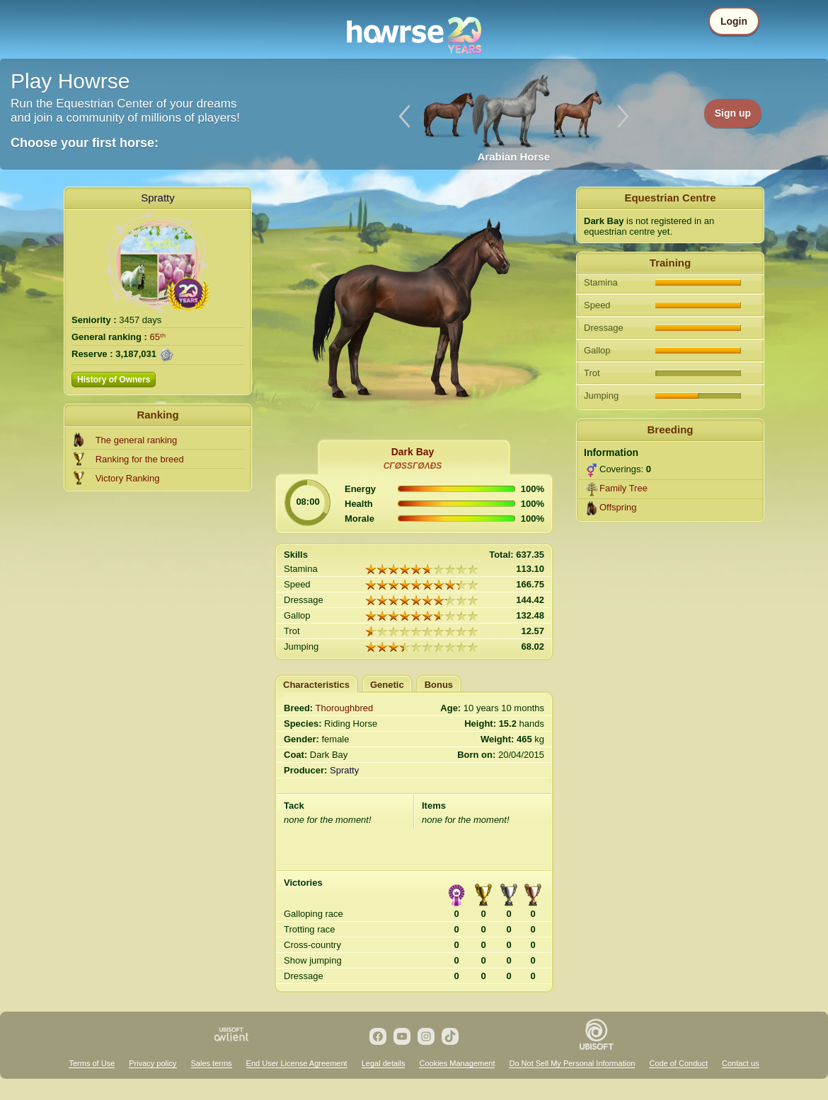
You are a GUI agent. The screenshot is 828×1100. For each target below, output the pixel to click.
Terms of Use (92, 1063)
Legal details (384, 1063)
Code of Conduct (678, 1063)
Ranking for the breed (140, 459)
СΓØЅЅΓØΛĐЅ (413, 466)
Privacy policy (152, 1063)
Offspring (618, 507)
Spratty (158, 198)
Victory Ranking (128, 478)
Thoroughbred (345, 708)
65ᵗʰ (158, 337)
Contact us (740, 1063)
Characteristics (316, 684)
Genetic (387, 684)
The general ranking (137, 440)
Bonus (439, 684)
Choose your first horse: (85, 143)
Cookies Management (457, 1063)
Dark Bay (413, 451)
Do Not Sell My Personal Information (572, 1063)
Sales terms (211, 1063)
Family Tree (623, 488)
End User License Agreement (296, 1063)
